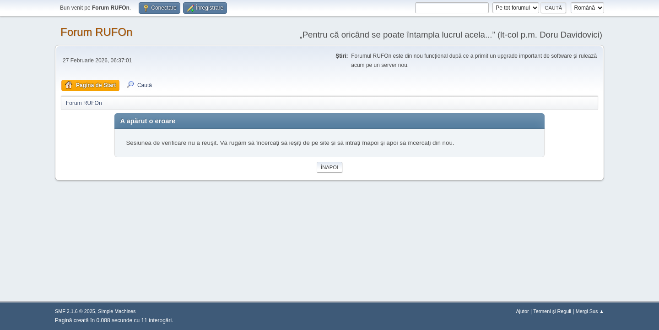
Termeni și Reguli (552, 311)
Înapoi (329, 167)
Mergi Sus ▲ (590, 311)
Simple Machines (116, 311)
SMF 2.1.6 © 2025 (75, 311)
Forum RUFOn (96, 32)
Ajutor (522, 311)
